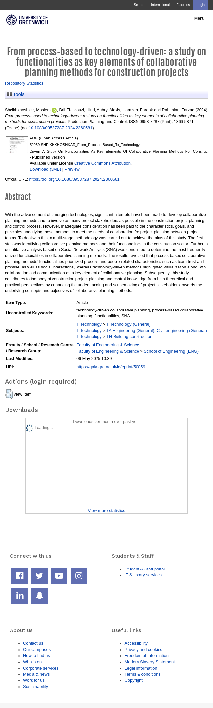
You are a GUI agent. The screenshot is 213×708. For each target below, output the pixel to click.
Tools (16, 94)
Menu (199, 18)
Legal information (141, 668)
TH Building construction (129, 336)
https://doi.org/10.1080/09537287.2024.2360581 (74, 179)
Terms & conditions (142, 674)
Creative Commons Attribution (102, 163)
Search (139, 5)
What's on (32, 661)
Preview (72, 169)
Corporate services (41, 668)
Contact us (33, 643)
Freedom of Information (147, 655)
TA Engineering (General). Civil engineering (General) (156, 330)
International (160, 5)
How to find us (36, 655)
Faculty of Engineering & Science (107, 344)
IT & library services (143, 574)
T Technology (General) (128, 324)
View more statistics (106, 510)
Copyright (134, 680)
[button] (9, 394)
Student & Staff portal (145, 569)
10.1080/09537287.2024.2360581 (60, 127)
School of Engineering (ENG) (171, 351)
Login (201, 5)
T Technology (88, 324)
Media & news (36, 674)
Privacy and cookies (143, 649)
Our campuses (37, 649)
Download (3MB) (45, 169)
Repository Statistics (24, 83)
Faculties (183, 5)
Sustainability (35, 686)
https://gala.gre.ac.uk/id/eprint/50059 (110, 366)
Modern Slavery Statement (150, 661)
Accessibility (136, 643)
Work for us (34, 680)
